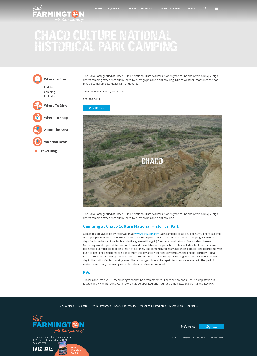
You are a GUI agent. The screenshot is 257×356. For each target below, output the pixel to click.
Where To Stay (55, 79)
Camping (49, 92)
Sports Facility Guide (125, 305)
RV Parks (49, 96)
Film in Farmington (101, 305)
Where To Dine (55, 105)
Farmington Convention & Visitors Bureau (52, 336)
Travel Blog (48, 151)
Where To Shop (56, 117)
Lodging (49, 87)
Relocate (82, 305)
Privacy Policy (199, 337)
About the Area (56, 130)
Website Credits (216, 337)
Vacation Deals (56, 142)
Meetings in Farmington (153, 305)
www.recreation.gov (146, 234)
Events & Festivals (141, 8)
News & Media (66, 305)
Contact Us (192, 305)
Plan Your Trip (170, 8)
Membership (176, 305)
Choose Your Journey (107, 8)
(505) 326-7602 (39, 343)
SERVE (191, 8)
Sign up (211, 326)
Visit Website (97, 108)
